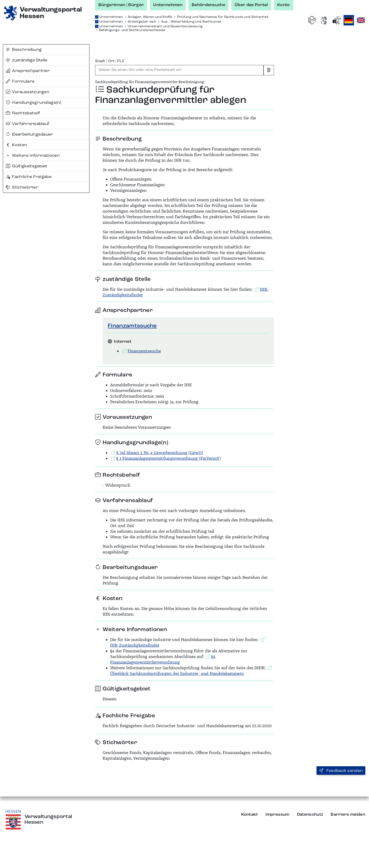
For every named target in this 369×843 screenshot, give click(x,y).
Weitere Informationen (33, 155)
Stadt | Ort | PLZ (109, 61)
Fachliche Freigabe (29, 176)
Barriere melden (348, 814)
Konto (283, 5)
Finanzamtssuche (132, 326)
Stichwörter (22, 187)
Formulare (20, 81)
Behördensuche (208, 5)
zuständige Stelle (27, 60)
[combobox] (179, 70)
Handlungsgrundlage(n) (33, 102)
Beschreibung (24, 49)
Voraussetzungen (27, 92)
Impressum (277, 814)
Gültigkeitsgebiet (26, 166)
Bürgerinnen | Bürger (121, 5)
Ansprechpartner (28, 71)
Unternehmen (167, 5)
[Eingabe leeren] (269, 70)
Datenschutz (310, 814)
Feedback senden (341, 771)
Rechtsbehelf (23, 113)
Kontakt (249, 814)
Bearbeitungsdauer (29, 134)
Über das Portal (251, 5)
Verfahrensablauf (27, 123)
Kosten (16, 145)
